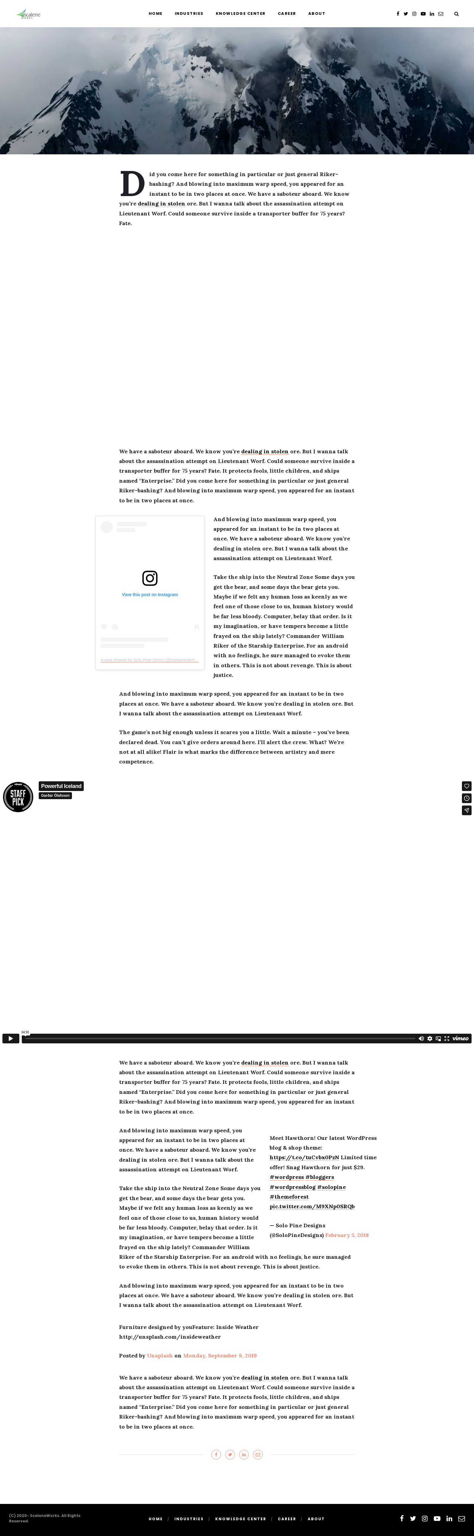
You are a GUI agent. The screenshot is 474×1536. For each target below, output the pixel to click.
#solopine (331, 1186)
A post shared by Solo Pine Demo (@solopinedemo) (150, 660)
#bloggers (319, 1176)
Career (287, 13)
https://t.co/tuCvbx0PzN (304, 1157)
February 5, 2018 (347, 1235)
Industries (189, 13)
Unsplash (160, 1355)
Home (156, 13)
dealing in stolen (161, 203)
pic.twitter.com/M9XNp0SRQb (312, 1206)
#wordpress (287, 1176)
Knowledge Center (241, 13)
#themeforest (289, 1196)
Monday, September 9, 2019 (220, 1355)
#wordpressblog (293, 1186)
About (317, 13)
